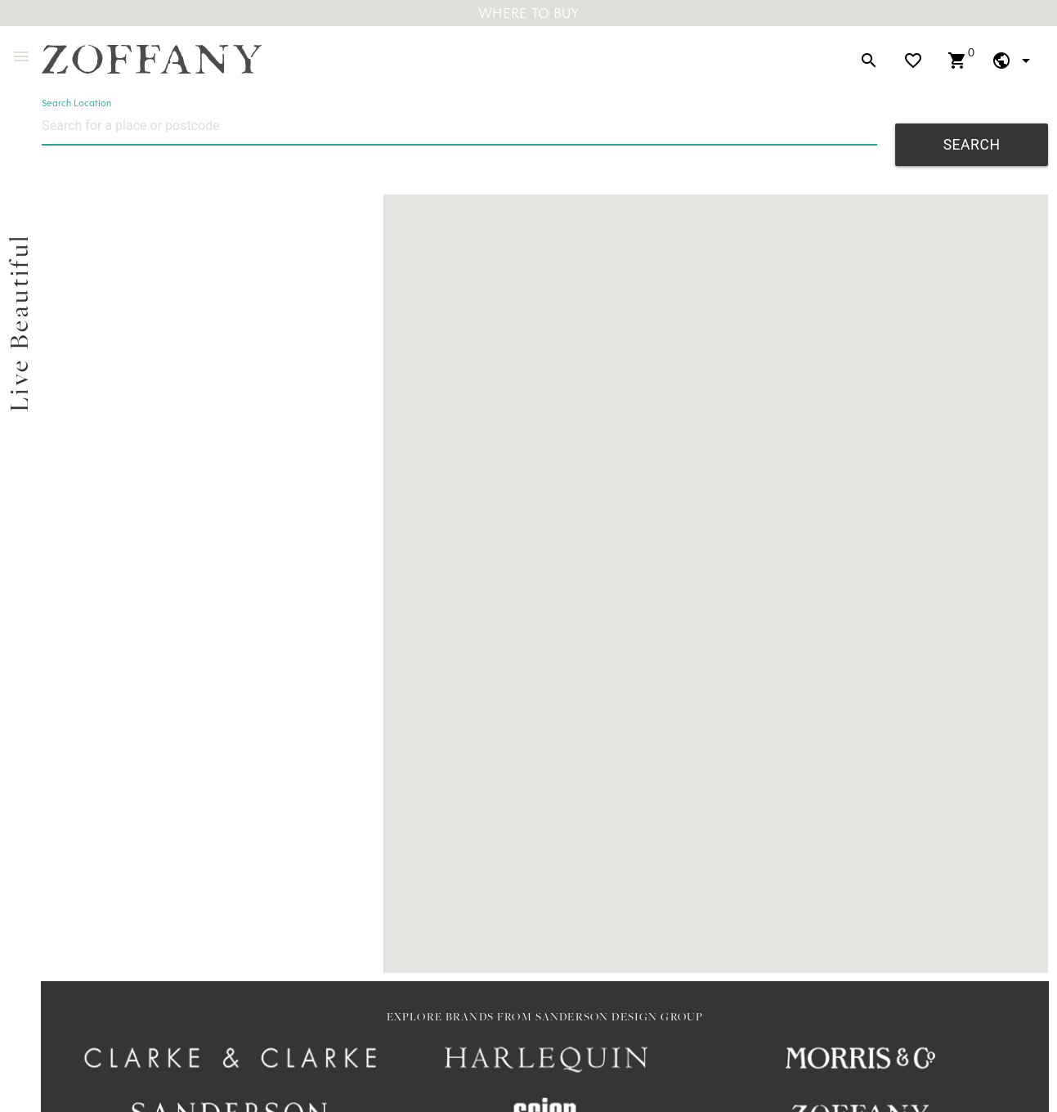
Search (972, 145)
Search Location (77, 102)
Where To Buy (529, 12)
